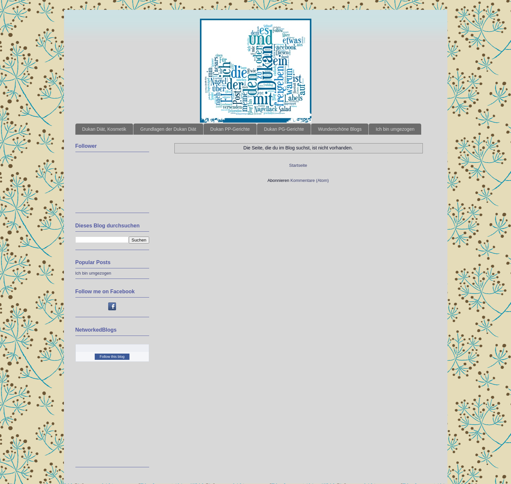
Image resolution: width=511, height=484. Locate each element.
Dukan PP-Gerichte (230, 129)
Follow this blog (112, 356)
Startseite (298, 165)
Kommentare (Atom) (309, 180)
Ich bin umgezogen (395, 129)
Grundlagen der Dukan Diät (168, 129)
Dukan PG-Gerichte (284, 129)
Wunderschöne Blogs (340, 129)
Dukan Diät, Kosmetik (104, 129)
